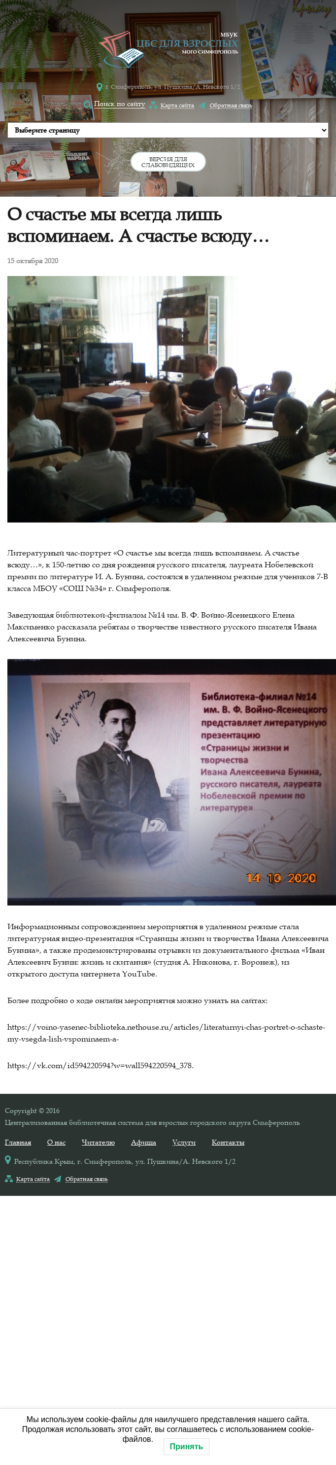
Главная (18, 1142)
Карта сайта (177, 105)
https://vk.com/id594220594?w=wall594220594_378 (99, 1065)
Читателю (98, 1142)
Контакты (228, 1142)
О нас (56, 1142)
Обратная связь (231, 105)
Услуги (184, 1142)
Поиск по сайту (119, 103)
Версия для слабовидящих (168, 162)
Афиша (143, 1142)
